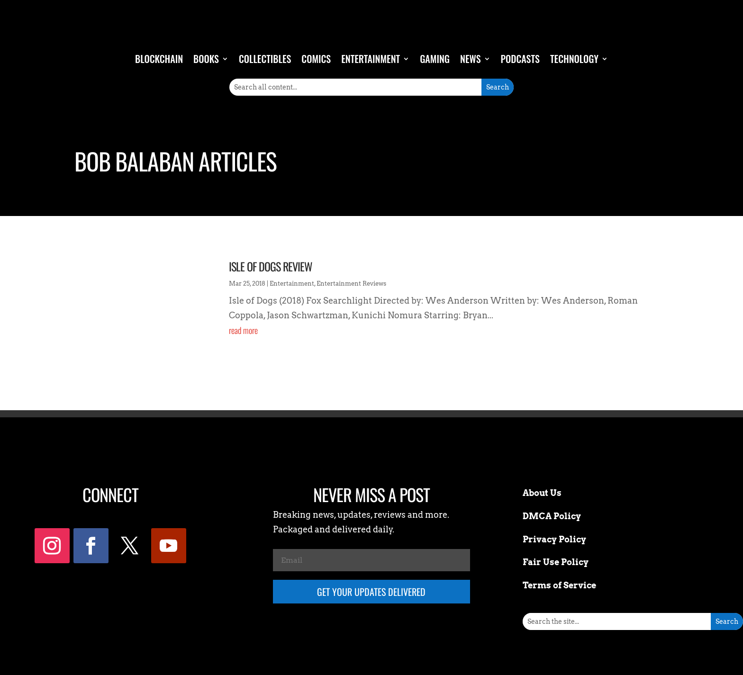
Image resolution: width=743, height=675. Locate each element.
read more (243, 330)
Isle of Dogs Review (270, 266)
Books (206, 59)
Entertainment (370, 59)
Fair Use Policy (556, 562)
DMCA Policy (552, 516)
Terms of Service (559, 585)
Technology (574, 59)
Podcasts (520, 59)
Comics (316, 59)
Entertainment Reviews (351, 283)
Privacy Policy (554, 539)
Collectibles (265, 59)
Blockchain (159, 59)
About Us (542, 493)
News (470, 59)
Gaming (435, 59)
